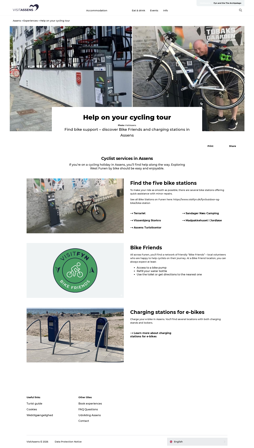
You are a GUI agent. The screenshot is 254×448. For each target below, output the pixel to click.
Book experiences (90, 403)
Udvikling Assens (89, 415)
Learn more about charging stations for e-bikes (150, 335)
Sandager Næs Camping (202, 213)
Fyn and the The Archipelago (227, 3)
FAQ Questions (88, 409)
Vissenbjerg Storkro (147, 220)
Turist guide (34, 403)
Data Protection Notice (68, 441)
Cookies (32, 409)
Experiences (119, 10)
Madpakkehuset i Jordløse (204, 220)
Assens (17, 20)
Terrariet (139, 213)
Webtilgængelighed (40, 415)
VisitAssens (205, 3)
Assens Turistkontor (147, 227)
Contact (83, 420)
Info (165, 10)
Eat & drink (138, 10)
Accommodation (96, 10)
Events (154, 10)
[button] (208, 146)
